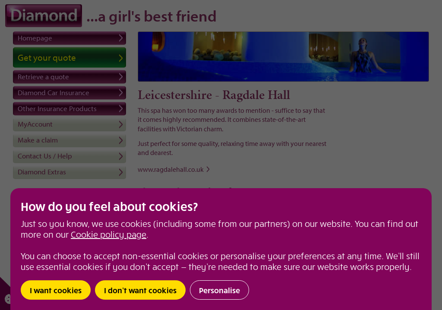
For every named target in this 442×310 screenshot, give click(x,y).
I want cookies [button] (56, 290)
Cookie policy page (108, 234)
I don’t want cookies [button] (140, 290)
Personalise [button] (219, 290)
